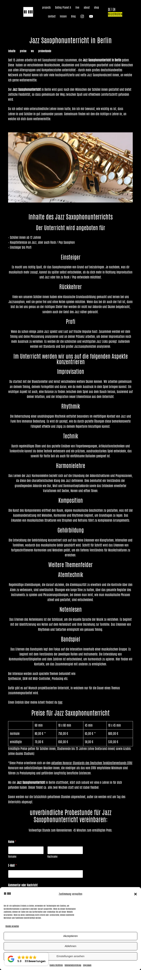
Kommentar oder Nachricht (23, 885)
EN (114, 9)
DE (109, 9)
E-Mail (12, 865)
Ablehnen (70, 946)
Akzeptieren (70, 935)
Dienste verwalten (12, 926)
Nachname (52, 856)
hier (60, 702)
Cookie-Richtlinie (56, 965)
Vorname (12, 856)
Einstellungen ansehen (70, 956)
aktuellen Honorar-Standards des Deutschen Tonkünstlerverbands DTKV (91, 763)
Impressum (87, 965)
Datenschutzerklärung (73, 965)
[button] (135, 894)
